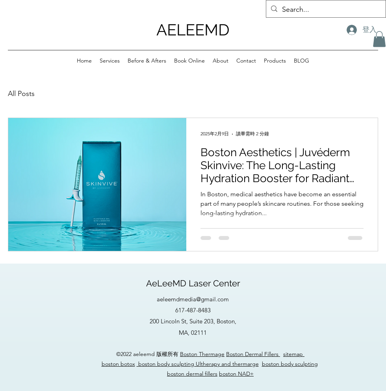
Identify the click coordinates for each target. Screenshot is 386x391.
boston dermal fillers (192, 373)
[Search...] (325, 9)
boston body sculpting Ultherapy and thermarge (198, 363)
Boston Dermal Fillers (253, 354)
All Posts (21, 93)
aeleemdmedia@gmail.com (193, 299)
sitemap (293, 354)
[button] (379, 39)
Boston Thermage (202, 354)
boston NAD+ (236, 373)
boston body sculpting (290, 363)
